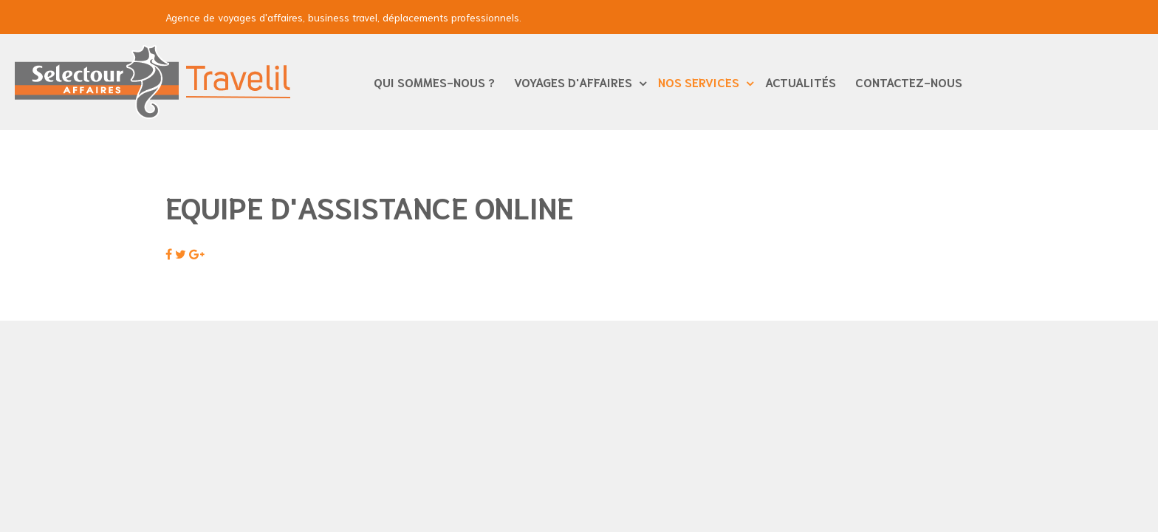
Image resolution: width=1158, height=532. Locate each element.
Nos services (700, 81)
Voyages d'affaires (574, 81)
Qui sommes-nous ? (434, 81)
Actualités (800, 81)
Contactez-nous (908, 81)
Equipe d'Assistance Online (369, 206)
